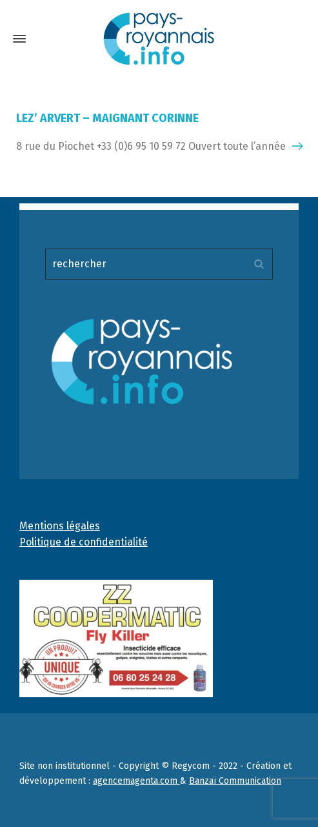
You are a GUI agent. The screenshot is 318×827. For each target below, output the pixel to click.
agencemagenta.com (136, 780)
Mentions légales (59, 526)
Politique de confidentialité (83, 542)
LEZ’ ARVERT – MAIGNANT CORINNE (107, 118)
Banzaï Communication (235, 780)
